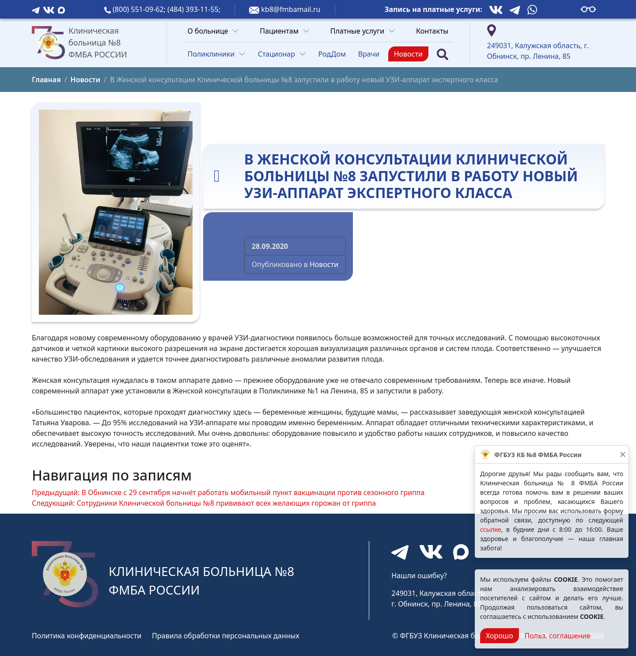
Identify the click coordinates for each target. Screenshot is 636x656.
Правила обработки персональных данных (225, 636)
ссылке (490, 529)
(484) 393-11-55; (193, 9)
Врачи (368, 54)
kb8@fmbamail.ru (290, 9)
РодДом (332, 54)
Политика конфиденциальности (86, 636)
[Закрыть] (623, 454)
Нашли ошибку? (419, 575)
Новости (408, 54)
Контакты (432, 31)
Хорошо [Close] (499, 636)
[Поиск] (442, 54)
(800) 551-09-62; (140, 9)
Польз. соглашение (558, 636)
